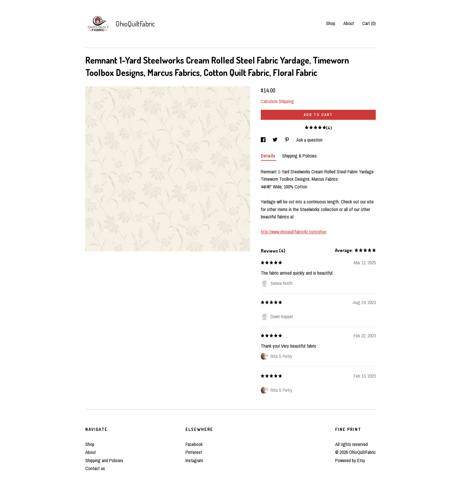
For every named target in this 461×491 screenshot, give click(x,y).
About (348, 23)
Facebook (194, 444)
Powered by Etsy (350, 460)
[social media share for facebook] (264, 140)
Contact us (95, 468)
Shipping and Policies (104, 460)
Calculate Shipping (277, 101)
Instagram (194, 460)
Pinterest (194, 452)
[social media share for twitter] (276, 140)
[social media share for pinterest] (287, 140)
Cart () (369, 23)
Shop (330, 23)
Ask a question (309, 140)
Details (268, 155)
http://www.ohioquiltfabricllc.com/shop (293, 231)
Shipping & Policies (299, 155)
